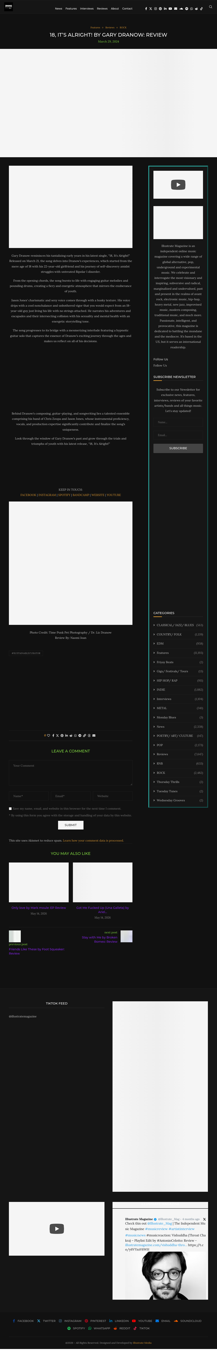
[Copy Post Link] (84, 740)
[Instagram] (155, 8)
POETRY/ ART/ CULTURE (180, 740)
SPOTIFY (64, 499)
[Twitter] (150, 8)
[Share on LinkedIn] (66, 740)
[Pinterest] (160, 8)
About (115, 8)
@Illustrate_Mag (168, 1223)
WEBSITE (97, 499)
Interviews (86, 8)
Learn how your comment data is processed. (93, 844)
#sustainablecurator (26, 657)
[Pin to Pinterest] (62, 740)
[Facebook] (146, 8)
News (58, 8)
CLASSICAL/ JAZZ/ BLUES (180, 629)
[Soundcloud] (181, 8)
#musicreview (156, 1233)
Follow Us (160, 369)
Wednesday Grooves (180, 805)
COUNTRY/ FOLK (180, 639)
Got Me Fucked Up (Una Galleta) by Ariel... (102, 914)
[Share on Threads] (89, 740)
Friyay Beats (180, 666)
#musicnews (135, 1239)
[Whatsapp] (191, 8)
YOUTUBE (114, 499)
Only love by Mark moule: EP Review (38, 912)
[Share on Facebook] (53, 740)
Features (71, 8)
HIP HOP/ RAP (180, 685)
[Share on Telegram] (79, 740)
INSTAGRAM (47, 499)
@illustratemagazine (23, 1020)
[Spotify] (186, 8)
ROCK (180, 777)
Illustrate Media (142, 1346)
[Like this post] (48, 740)
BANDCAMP (81, 499)
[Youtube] (170, 8)
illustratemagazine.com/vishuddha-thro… (156, 1249)
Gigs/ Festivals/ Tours (180, 676)
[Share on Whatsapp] (75, 740)
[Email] (175, 8)
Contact (127, 8)
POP (180, 749)
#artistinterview (181, 1233)
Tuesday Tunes (180, 795)
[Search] (211, 8)
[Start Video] (178, 189)
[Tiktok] (201, 8)
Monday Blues (180, 722)
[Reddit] (196, 8)
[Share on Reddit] (71, 740)
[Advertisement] (70, 381)
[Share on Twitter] (57, 740)
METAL (180, 712)
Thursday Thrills (180, 786)
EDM (180, 648)
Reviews (102, 8)
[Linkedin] (165, 8)
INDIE (180, 694)
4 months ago (191, 1223)
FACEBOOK (28, 499)
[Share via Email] (93, 740)
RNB (180, 768)
